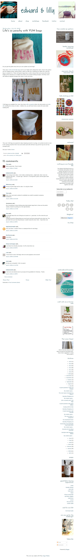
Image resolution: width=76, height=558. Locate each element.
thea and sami (70, 501)
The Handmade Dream (68, 419)
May (70, 440)
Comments (60, 545)
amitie (72, 485)
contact (62, 21)
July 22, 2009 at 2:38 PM (11, 221)
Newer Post (6, 280)
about (20, 21)
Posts (59, 542)
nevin (7, 261)
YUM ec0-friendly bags (14, 69)
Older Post (48, 280)
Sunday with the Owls (68, 407)
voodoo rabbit (70, 503)
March (70, 444)
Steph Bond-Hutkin (11, 226)
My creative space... (68, 391)
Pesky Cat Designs (10, 243)
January (69, 448)
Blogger (67, 549)
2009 (69, 373)
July (70, 385)
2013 (70, 365)
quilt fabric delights (69, 496)
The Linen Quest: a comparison (68, 417)
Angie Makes (46, 556)
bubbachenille (9, 173)
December (69, 375)
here (13, 149)
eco (14, 155)
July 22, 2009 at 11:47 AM (12, 208)
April (70, 442)
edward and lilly (11, 153)
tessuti (71, 500)
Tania (7, 193)
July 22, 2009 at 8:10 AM (11, 179)
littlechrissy (9, 184)
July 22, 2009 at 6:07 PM (11, 239)
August (70, 383)
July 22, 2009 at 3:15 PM (11, 230)
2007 (70, 453)
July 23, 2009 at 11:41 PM (12, 265)
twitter (54, 21)
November (69, 377)
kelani (72, 492)
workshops (35, 21)
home (13, 21)
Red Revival (9, 235)
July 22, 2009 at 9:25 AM (11, 188)
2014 (70, 363)
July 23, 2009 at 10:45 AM (12, 256)
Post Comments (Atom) (14, 282)
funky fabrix (70, 491)
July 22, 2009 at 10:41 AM (12, 198)
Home (27, 280)
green (20, 155)
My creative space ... (68, 435)
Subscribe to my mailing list (65, 189)
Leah (7, 252)
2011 (70, 369)
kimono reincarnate (68, 494)
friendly (17, 155)
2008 (69, 451)
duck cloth (71, 489)
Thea (7, 164)
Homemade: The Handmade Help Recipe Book (66, 424)
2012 (70, 367)
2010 (70, 371)
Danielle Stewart (69, 487)
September (69, 381)
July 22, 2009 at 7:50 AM (11, 168)
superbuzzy (70, 498)
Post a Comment (8, 277)
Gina (7, 213)
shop (27, 21)
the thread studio (69, 510)
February (69, 446)
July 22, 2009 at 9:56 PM (11, 247)
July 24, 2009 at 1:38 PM (11, 274)
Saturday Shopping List (68, 396)
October (69, 379)
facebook (45, 21)
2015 (70, 361)
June (70, 438)
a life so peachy (30, 104)
